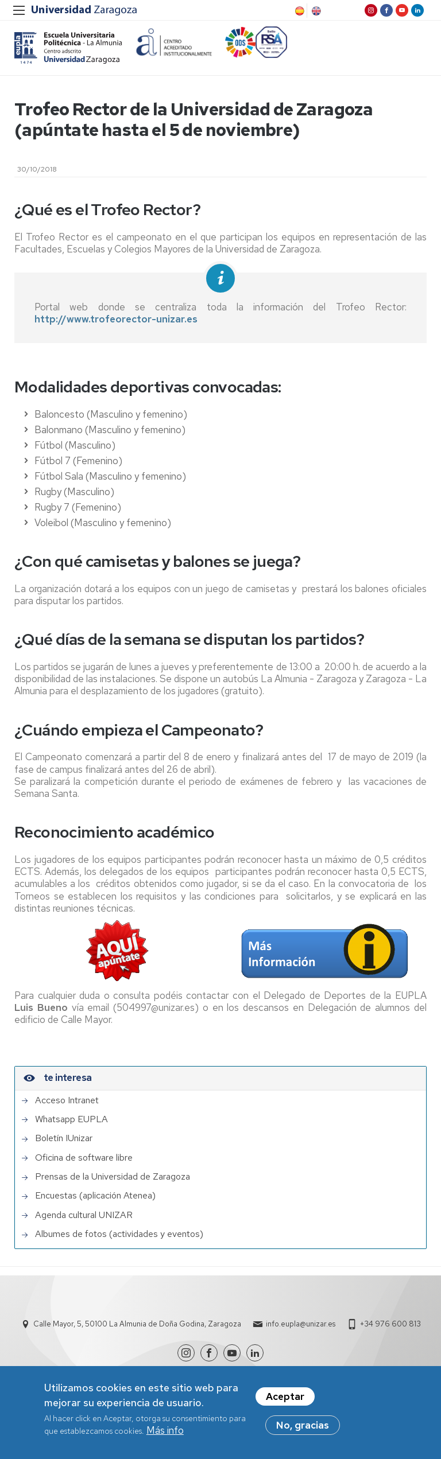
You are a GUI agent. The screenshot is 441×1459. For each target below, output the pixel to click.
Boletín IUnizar (63, 1138)
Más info (165, 1431)
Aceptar (285, 1397)
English (315, 11)
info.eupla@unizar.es (300, 1324)
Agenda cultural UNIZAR (84, 1215)
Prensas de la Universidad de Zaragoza (112, 1177)
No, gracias (302, 1425)
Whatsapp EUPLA (71, 1119)
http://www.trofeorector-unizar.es (116, 319)
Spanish (299, 11)
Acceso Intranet (67, 1100)
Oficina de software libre (84, 1158)
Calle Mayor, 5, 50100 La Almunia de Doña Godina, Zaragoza (137, 1324)
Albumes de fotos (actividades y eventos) (119, 1234)
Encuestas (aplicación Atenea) (95, 1195)
